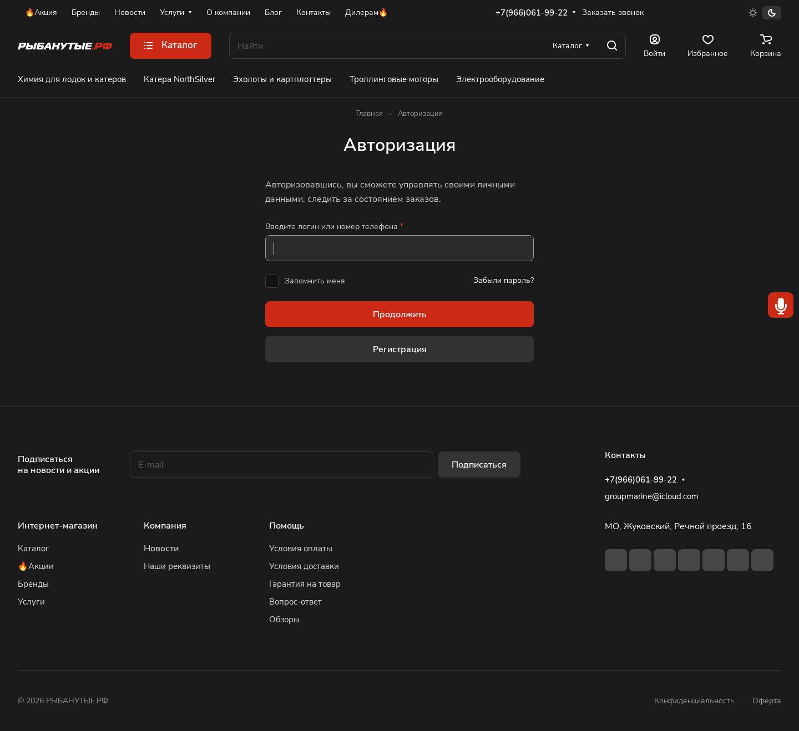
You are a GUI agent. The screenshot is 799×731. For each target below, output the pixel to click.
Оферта (766, 701)
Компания (165, 526)
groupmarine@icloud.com (652, 496)
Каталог (33, 548)
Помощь (286, 526)
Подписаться (479, 465)
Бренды (33, 584)
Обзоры (284, 619)
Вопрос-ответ (295, 601)
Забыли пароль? (503, 280)
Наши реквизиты (177, 566)
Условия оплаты (300, 548)
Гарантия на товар (305, 584)
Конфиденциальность (694, 701)
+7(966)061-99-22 (531, 13)
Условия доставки (304, 566)
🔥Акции (36, 566)
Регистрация (400, 349)
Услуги (31, 601)
